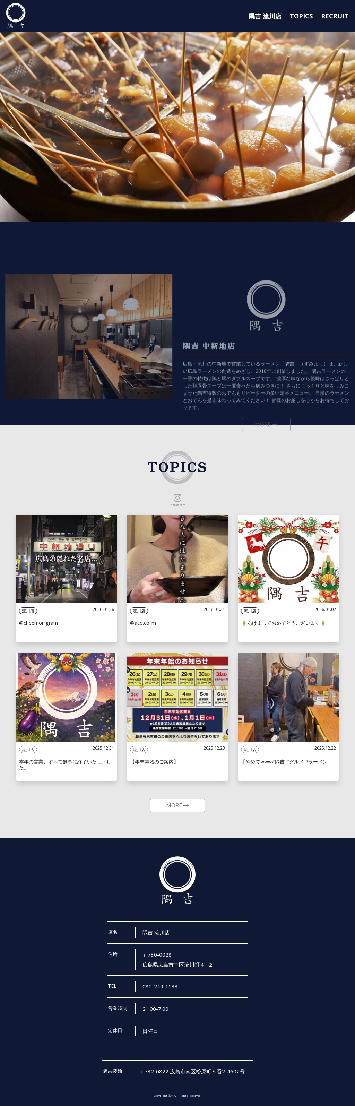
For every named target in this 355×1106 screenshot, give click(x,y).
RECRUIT (334, 16)
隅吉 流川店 (265, 16)
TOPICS (301, 16)
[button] (10, 110)
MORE (177, 805)
